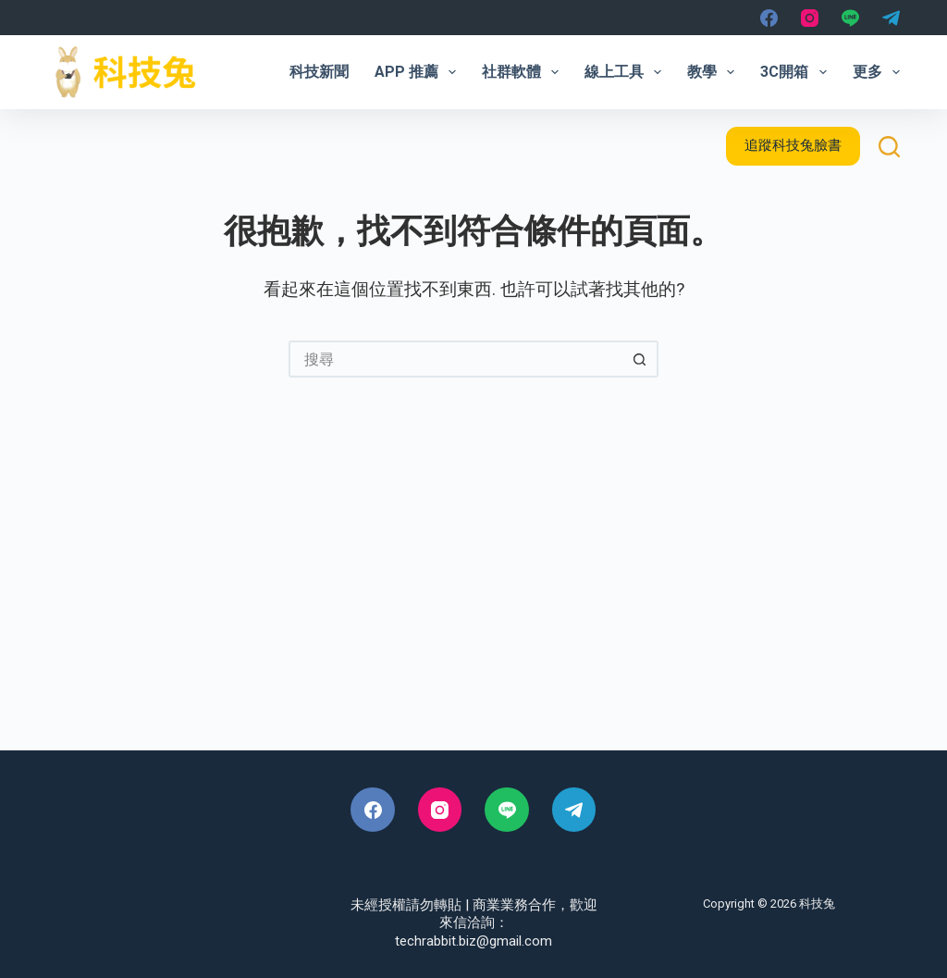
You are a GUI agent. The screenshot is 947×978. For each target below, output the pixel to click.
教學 (714, 72)
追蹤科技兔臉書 (793, 145)
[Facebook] (769, 18)
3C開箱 (796, 72)
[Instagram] (809, 18)
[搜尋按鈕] (639, 359)
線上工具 (626, 72)
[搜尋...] (455, 359)
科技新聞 (319, 71)
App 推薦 (419, 72)
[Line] (850, 18)
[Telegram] (891, 18)
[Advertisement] (473, 593)
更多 (876, 72)
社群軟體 (524, 72)
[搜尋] (889, 146)
